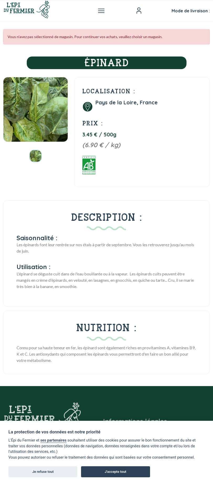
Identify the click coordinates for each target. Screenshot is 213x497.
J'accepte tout (115, 472)
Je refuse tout (43, 472)
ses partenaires (53, 440)
